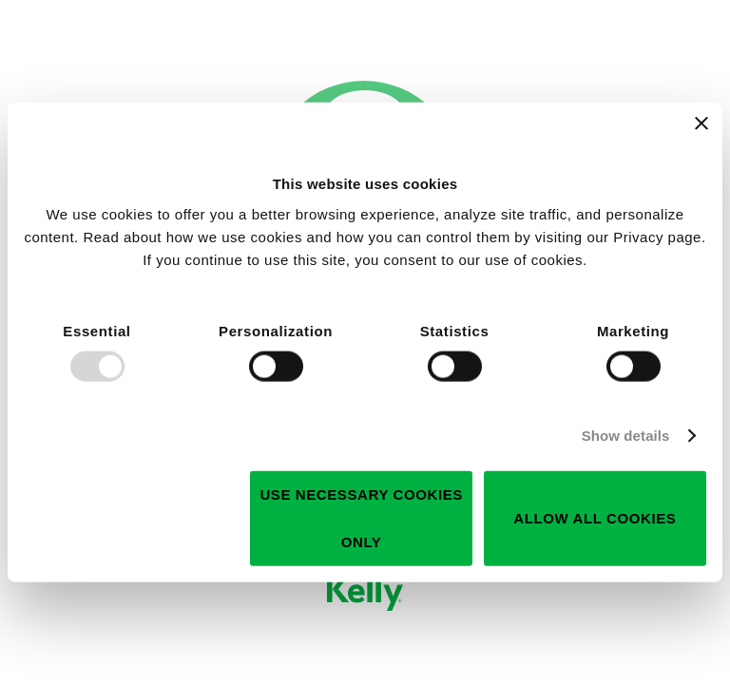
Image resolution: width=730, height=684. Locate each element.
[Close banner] (701, 123)
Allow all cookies (594, 517)
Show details (626, 436)
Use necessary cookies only (360, 517)
